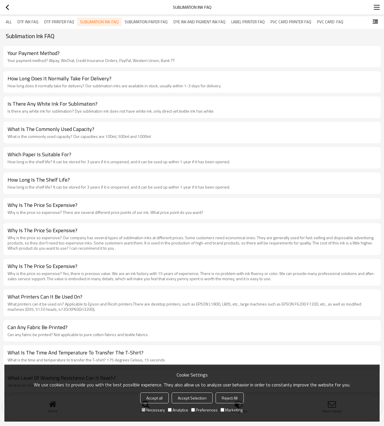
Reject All (230, 398)
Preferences (204, 410)
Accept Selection (192, 398)
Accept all (154, 398)
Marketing (232, 410)
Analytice (178, 410)
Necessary (153, 410)
